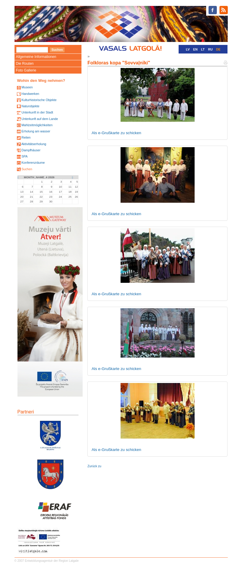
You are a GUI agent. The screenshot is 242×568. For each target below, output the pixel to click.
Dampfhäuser (30, 150)
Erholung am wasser (35, 131)
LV (188, 49)
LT (203, 49)
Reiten (26, 137)
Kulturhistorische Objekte (38, 100)
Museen (27, 87)
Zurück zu (94, 466)
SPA (24, 156)
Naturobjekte (30, 106)
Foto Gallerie (26, 70)
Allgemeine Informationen (36, 57)
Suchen (26, 169)
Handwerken (30, 93)
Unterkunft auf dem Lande (39, 119)
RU (210, 49)
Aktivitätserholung (33, 144)
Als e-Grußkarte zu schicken (116, 133)
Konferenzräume (33, 162)
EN (195, 49)
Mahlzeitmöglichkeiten (36, 125)
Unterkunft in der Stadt (37, 112)
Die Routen (25, 63)
